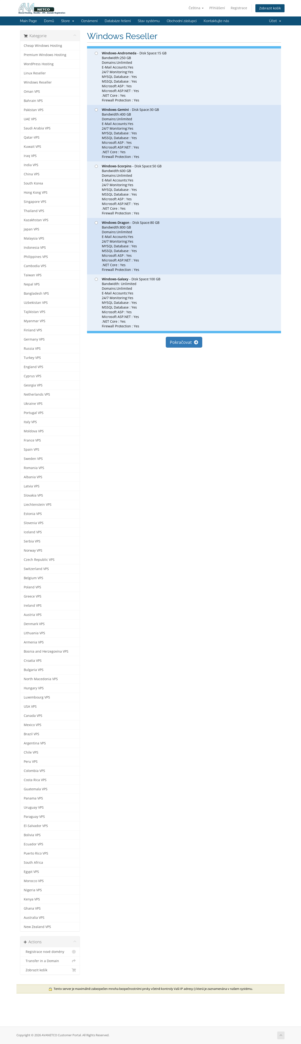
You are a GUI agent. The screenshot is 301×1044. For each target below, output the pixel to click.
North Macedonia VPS (41, 679)
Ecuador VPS (33, 844)
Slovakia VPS (33, 495)
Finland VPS (33, 330)
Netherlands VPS (37, 394)
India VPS (31, 165)
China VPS (32, 174)
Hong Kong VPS (36, 192)
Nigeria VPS (33, 890)
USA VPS (30, 706)
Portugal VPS (34, 413)
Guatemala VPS (36, 789)
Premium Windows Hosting (45, 55)
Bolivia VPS (32, 835)
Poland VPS (32, 587)
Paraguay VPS (34, 817)
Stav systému (149, 21)
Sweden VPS (33, 459)
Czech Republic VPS (39, 560)
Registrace (239, 8)
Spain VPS (31, 449)
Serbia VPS (32, 541)
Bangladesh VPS (36, 293)
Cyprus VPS (32, 376)
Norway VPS (33, 550)
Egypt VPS (31, 872)
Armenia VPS (34, 642)
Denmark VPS (34, 624)
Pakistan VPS (34, 110)
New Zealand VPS (37, 927)
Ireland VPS (33, 605)
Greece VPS (32, 596)
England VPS (33, 367)
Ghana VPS (32, 908)
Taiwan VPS (33, 275)
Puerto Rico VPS (36, 853)
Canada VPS (33, 716)
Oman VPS (32, 91)
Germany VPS (34, 339)
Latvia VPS (32, 486)
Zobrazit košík (270, 8)
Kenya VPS (32, 899)
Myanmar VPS (34, 321)
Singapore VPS (35, 202)
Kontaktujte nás (216, 21)
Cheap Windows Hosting (43, 46)
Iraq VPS (30, 156)
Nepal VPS (32, 284)
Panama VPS (33, 798)
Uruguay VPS (34, 807)
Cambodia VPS (35, 266)
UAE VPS (30, 119)
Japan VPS (31, 229)
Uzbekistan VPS (36, 303)
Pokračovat (184, 342)
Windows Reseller (38, 82)
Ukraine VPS (33, 404)
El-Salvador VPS (36, 826)
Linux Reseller (35, 73)
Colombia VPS (34, 771)
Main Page (28, 21)
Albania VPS (33, 477)
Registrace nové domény (50, 952)
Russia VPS (32, 348)
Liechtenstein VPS (37, 504)
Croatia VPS (33, 661)
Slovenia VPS (34, 523)
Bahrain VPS (33, 101)
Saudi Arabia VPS (37, 128)
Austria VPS (33, 615)
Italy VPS (30, 422)
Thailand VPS (34, 211)
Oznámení (89, 21)
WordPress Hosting (39, 64)
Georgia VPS (33, 385)
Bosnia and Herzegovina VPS (46, 651)
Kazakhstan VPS (36, 220)
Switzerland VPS (36, 569)
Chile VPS (31, 752)
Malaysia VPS (34, 238)
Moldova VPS (34, 431)
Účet (275, 21)
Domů (49, 21)
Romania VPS (34, 468)
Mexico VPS (32, 725)
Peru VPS (31, 761)
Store (67, 21)
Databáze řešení (118, 21)
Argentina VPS (35, 743)
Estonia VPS (33, 514)
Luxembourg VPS (37, 697)
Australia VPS (34, 918)
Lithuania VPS (34, 633)
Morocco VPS (34, 881)
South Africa (33, 862)
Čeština (196, 8)
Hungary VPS (34, 688)
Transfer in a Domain (50, 961)
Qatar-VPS (32, 137)
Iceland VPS (33, 532)
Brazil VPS (31, 734)
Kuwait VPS (32, 147)
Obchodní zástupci (182, 21)
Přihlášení (217, 8)
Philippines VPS (36, 257)
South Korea (33, 183)
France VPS (32, 440)
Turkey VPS (32, 358)
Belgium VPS (33, 578)
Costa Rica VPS (35, 780)
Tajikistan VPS (34, 312)
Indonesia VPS (35, 247)
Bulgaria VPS (34, 670)
